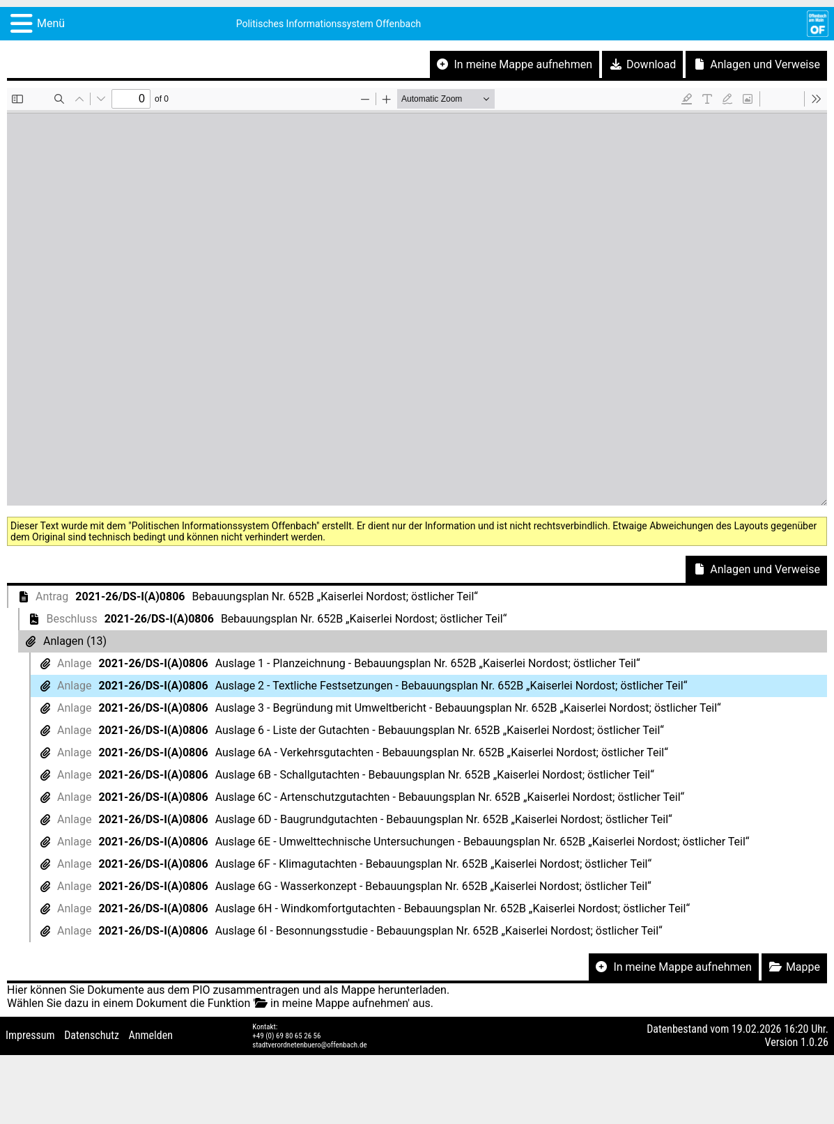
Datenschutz (91, 1035)
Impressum (30, 1035)
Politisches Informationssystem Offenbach (329, 23)
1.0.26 (814, 1042)
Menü (51, 23)
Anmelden (151, 1035)
